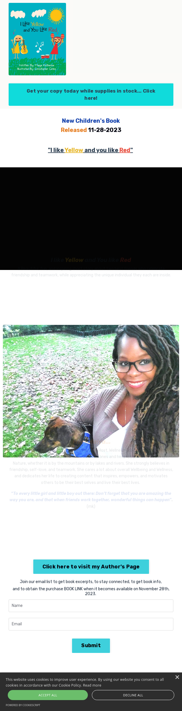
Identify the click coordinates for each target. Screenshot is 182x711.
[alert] (91, 691)
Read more (92, 685)
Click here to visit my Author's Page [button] (91, 567)
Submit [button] (91, 645)
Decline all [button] (133, 695)
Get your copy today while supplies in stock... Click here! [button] (91, 94)
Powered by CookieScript (23, 705)
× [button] (177, 677)
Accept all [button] (47, 695)
